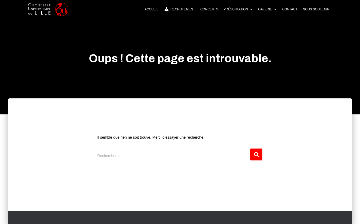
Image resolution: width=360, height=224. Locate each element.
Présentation (238, 9)
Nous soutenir (316, 9)
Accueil (152, 9)
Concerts (209, 9)
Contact (289, 9)
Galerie (267, 9)
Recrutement (179, 9)
